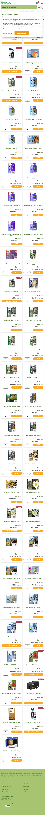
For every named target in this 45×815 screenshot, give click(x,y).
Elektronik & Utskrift (17, 11)
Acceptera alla (21, 33)
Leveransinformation (7, 786)
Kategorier (9, 11)
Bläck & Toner (26, 11)
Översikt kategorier (6, 791)
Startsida (3, 11)
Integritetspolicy (5, 783)
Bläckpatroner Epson (36, 11)
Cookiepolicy (27, 789)
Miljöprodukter (27, 791)
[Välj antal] (27, 71)
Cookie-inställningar (8, 33)
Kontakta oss (27, 783)
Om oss (26, 781)
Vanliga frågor (5, 789)
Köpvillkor (4, 781)
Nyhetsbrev (26, 786)
